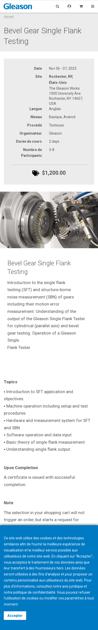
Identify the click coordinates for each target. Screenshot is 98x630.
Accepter (15, 616)
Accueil (9, 16)
